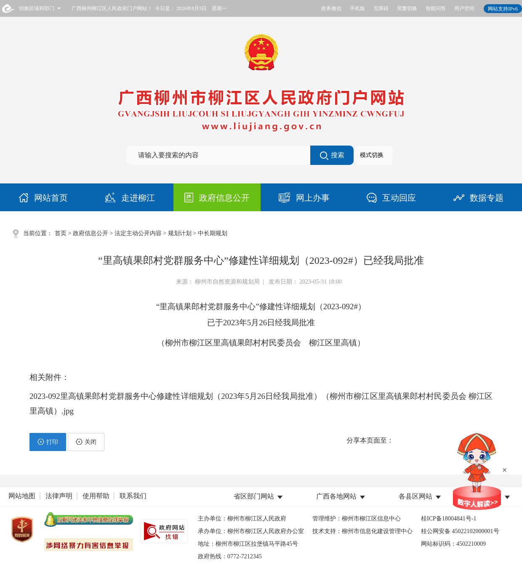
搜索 (332, 155)
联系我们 (133, 495)
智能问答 (436, 8)
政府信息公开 (90, 233)
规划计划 (180, 233)
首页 (61, 233)
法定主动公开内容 (138, 233)
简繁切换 (407, 8)
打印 (47, 441)
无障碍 (381, 8)
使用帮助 (96, 495)
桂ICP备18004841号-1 (448, 518)
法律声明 (58, 495)
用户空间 (464, 8)
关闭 (86, 441)
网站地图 (21, 495)
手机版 (357, 8)
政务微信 (331, 8)
